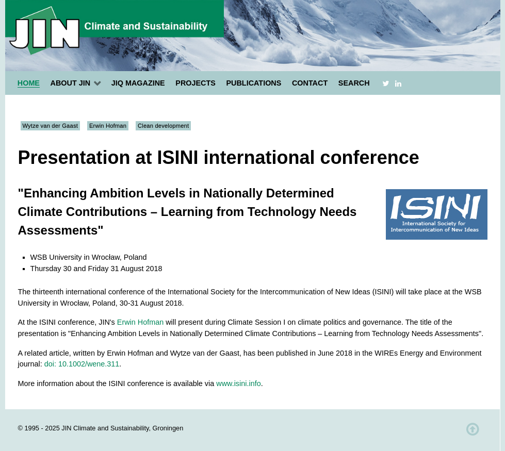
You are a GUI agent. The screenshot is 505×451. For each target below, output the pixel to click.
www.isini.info (238, 383)
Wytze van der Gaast (50, 126)
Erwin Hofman (107, 126)
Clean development (163, 126)
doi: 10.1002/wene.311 (82, 364)
